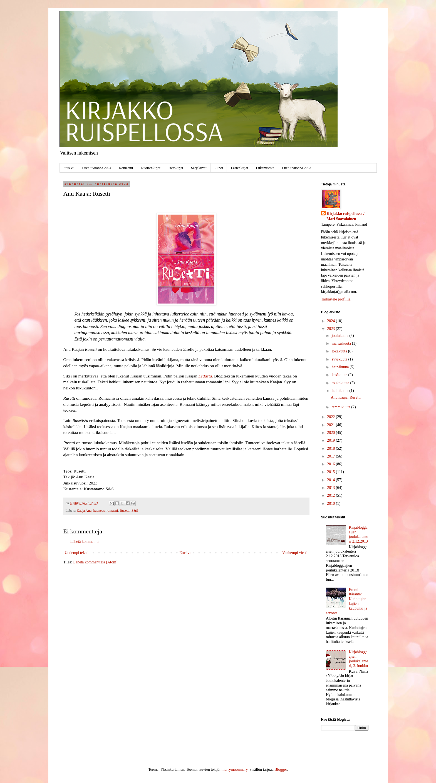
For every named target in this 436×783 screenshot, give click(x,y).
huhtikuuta (340, 391)
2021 (331, 425)
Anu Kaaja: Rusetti (345, 397)
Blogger (280, 769)
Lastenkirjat (239, 168)
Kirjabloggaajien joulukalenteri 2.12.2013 (358, 534)
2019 (331, 440)
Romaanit (126, 168)
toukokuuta (341, 383)
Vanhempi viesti (295, 553)
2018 (331, 448)
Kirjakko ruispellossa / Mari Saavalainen (346, 216)
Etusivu (69, 168)
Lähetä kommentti (84, 542)
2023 (331, 329)
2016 (331, 464)
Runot (218, 168)
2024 (331, 321)
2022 (331, 417)
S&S (135, 511)
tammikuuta (341, 407)
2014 (331, 480)
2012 (331, 495)
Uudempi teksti (77, 553)
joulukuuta (340, 336)
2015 (331, 472)
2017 (331, 456)
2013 (331, 488)
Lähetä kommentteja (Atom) (95, 562)
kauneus (99, 511)
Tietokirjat (175, 168)
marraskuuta (342, 343)
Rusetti (125, 511)
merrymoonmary (234, 769)
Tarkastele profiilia (336, 299)
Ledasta (205, 376)
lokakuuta (340, 351)
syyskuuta (340, 359)
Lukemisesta (265, 168)
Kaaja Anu (84, 511)
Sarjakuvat (199, 168)
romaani (112, 511)
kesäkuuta (340, 375)
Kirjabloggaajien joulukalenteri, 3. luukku (358, 659)
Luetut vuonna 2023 (296, 168)
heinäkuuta (341, 367)
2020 (331, 433)
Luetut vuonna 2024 (96, 168)
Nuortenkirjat (150, 168)
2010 (331, 503)
